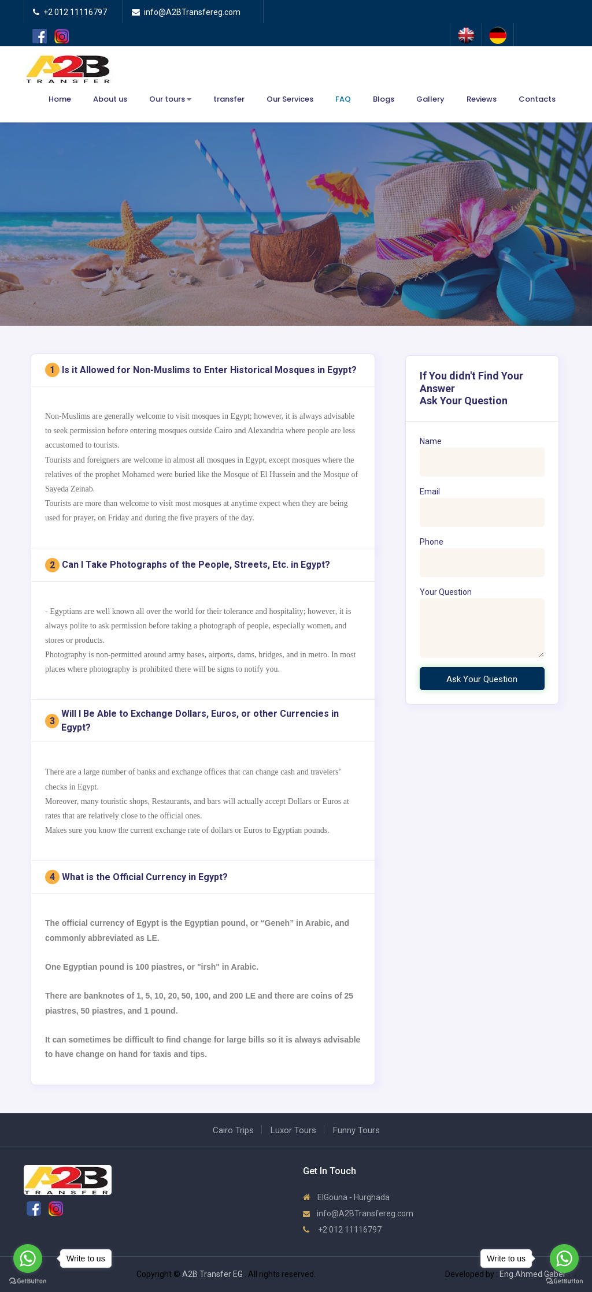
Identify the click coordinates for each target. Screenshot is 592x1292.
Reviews (482, 99)
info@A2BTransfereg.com (358, 1213)
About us (110, 99)
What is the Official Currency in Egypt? (136, 877)
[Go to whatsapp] (564, 1258)
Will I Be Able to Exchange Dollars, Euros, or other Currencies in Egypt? (192, 720)
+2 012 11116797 (342, 1229)
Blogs (383, 99)
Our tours (170, 100)
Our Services (290, 99)
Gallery (430, 99)
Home (60, 99)
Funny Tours (356, 1130)
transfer (229, 99)
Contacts (537, 99)
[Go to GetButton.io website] (564, 1280)
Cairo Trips (233, 1130)
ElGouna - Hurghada (346, 1197)
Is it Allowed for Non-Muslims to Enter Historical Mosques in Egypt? (201, 370)
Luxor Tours (293, 1130)
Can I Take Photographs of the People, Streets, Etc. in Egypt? (187, 565)
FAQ (343, 99)
